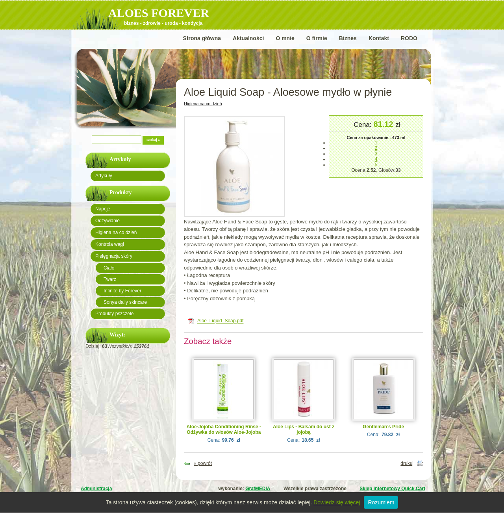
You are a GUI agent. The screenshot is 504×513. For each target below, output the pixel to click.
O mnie (285, 38)
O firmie (316, 38)
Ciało (109, 268)
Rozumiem (381, 502)
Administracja (96, 488)
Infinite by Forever (122, 291)
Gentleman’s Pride (383, 426)
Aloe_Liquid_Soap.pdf (220, 321)
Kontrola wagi (109, 244)
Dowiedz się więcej (336, 502)
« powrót (203, 463)
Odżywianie (107, 220)
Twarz (110, 279)
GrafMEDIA (257, 488)
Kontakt (379, 38)
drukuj (406, 463)
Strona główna (202, 38)
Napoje (102, 209)
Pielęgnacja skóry (113, 256)
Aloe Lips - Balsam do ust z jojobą (303, 429)
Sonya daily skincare (125, 302)
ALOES (158, 12)
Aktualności (248, 38)
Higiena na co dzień (116, 232)
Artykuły (103, 175)
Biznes (348, 38)
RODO (409, 38)
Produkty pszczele (114, 313)
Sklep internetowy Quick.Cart (392, 488)
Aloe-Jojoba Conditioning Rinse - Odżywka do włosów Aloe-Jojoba (224, 429)
